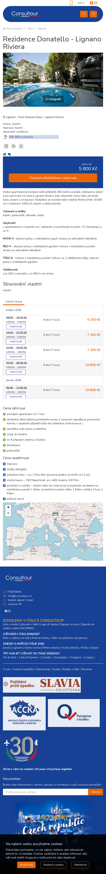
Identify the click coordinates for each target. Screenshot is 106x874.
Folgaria (76, 657)
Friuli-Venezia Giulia (30, 117)
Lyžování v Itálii (29, 624)
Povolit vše (26, 865)
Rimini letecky (51, 648)
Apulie (95, 648)
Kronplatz (61, 657)
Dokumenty (43, 669)
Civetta (46, 657)
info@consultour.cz (19, 596)
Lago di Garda (49, 624)
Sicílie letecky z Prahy (75, 648)
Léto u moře (10, 624)
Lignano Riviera (54, 117)
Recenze (86, 669)
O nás (6, 669)
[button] (55, 515)
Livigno (89, 657)
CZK (81, 2)
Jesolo (7, 648)
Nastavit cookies (53, 865)
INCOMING (27, 628)
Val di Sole (9, 657)
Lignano (11, 117)
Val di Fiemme (29, 657)
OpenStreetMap (10, 559)
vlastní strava (13, 301)
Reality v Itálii (71, 669)
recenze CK (15, 604)
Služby (56, 669)
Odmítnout (80, 865)
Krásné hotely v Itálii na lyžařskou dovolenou (59, 638)
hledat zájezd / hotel (20, 600)
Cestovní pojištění (23, 669)
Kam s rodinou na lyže (16, 638)
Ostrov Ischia (33, 648)
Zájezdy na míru (69, 624)
